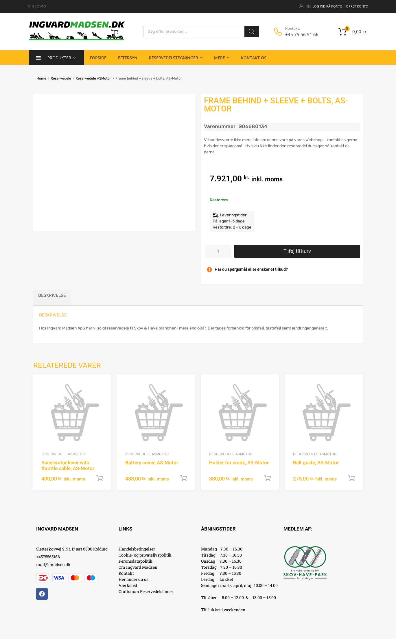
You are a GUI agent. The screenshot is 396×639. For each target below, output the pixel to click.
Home (41, 78)
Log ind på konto (327, 6)
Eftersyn (127, 57)
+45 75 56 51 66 (299, 34)
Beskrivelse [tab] (52, 295)
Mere (221, 57)
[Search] (251, 31)
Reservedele (61, 78)
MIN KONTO (37, 6)
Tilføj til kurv (297, 251)
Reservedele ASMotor (93, 78)
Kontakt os (253, 57)
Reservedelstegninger (175, 57)
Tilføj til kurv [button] (99, 478)
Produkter (61, 57)
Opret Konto (357, 6)
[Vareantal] (218, 251)
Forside (98, 57)
